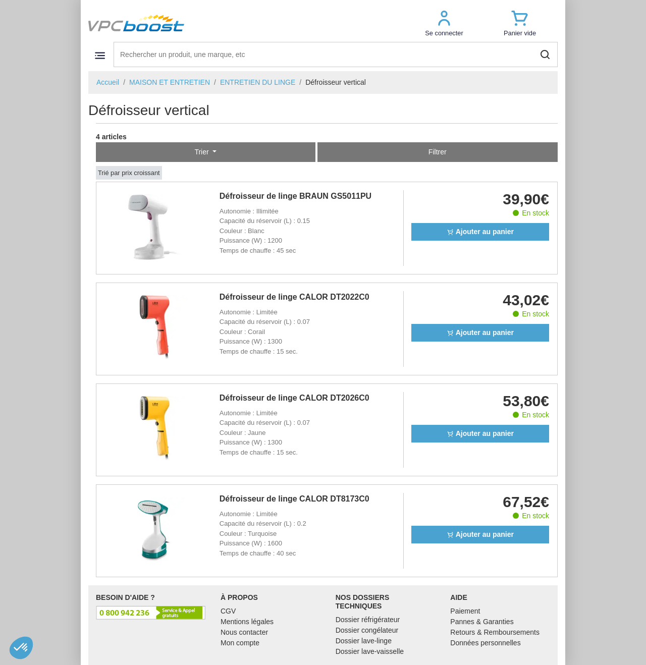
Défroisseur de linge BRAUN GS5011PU (295, 196)
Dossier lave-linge (364, 641)
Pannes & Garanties (481, 622)
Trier (202, 152)
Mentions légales (247, 622)
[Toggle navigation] (99, 55)
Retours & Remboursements (495, 632)
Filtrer (437, 152)
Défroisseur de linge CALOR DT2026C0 (294, 398)
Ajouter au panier (480, 232)
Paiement (465, 611)
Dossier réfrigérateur (368, 620)
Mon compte (240, 643)
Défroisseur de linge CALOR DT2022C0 (294, 297)
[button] (444, 23)
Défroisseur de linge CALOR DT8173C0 (294, 498)
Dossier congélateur (367, 630)
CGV (228, 611)
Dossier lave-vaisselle (370, 651)
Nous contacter (244, 632)
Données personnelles (485, 643)
